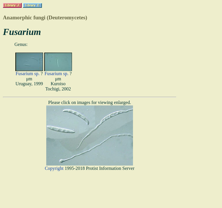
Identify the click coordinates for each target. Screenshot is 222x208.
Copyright (54, 168)
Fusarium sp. (28, 73)
